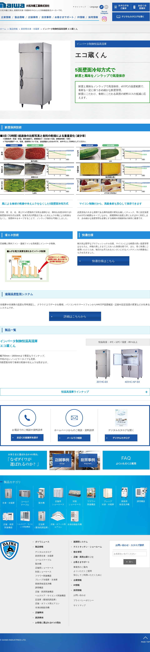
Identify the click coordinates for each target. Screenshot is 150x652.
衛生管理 (77, 552)
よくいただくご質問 (82, 571)
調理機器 (39, 587)
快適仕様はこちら (103, 261)
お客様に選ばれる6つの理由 (48, 622)
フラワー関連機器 (43, 576)
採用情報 (77, 590)
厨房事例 (39, 617)
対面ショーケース (43, 572)
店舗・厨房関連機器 (44, 591)
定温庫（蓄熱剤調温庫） (46, 599)
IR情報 (76, 585)
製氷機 (38, 564)
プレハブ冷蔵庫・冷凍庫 (46, 579)
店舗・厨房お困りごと (83, 557)
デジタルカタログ (43, 552)
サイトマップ (80, 7)
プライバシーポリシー (83, 600)
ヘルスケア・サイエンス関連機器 (50, 595)
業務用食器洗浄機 (43, 584)
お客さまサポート (81, 562)
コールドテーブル (43, 560)
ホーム (3, 29)
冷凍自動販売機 (42, 607)
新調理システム (80, 542)
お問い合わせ (79, 595)
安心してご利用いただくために (87, 575)
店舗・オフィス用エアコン (47, 603)
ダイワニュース (42, 542)
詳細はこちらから (75, 316)
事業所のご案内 (80, 567)
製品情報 (14, 29)
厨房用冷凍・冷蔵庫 (30, 29)
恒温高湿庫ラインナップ (75, 391)
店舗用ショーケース (44, 568)
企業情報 (77, 580)
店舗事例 (39, 612)
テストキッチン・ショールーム (87, 547)
